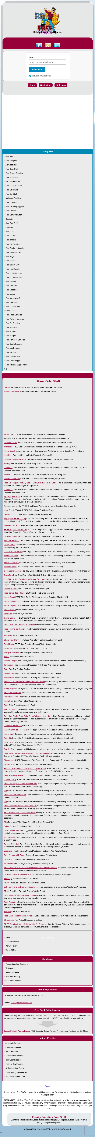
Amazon (7, 434)
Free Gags (10, 256)
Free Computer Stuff (14, 215)
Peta (6, 705)
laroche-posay (10, 779)
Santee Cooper (10, 661)
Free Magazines (12, 290)
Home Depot (9, 451)
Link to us (61, 85)
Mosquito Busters (12, 652)
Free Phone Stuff (12, 327)
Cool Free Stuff (11, 223)
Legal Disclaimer (12, 942)
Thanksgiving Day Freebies (16, 1072)
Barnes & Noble (11, 589)
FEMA (6, 883)
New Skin (8, 859)
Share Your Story (11, 640)
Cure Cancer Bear (12, 830)
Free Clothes (11, 211)
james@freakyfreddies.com (21, 1003)
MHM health (9, 677)
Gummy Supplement (13, 726)
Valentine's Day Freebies (15, 1077)
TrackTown (8, 575)
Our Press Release (13, 981)
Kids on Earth (10, 673)
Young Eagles (10, 688)
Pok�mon (8, 474)
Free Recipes (11, 336)
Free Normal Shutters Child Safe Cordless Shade (25, 768)
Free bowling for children (15, 629)
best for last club (11, 514)
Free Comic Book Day (13, 593)
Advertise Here (11, 165)
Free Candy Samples (14, 186)
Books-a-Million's (11, 562)
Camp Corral (9, 545)
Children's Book (11, 536)
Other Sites (10, 311)
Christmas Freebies (13, 1047)
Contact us (45, 85)
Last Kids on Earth (12, 479)
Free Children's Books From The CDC (20, 806)
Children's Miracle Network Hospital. (19, 874)
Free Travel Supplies (14, 361)
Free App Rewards (13, 348)
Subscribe (37, 69)
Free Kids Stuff (11, 286)
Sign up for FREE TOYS (14, 518)
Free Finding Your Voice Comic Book (20, 812)
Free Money (10, 294)
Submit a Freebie (12, 972)
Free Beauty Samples (14, 173)
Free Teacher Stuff (13, 356)
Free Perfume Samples (15, 319)
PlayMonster (9, 760)
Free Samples (11, 161)
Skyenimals (9, 920)
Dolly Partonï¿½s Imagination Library (20, 895)
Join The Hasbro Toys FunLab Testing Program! (24, 579)
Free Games (10, 261)
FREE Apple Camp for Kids (15, 529)
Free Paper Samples (14, 315)
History (7, 463)
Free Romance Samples (15, 340)
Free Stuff (9, 156)
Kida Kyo (8, 614)
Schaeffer (8, 826)
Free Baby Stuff (12, 169)
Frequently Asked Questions (17, 964)
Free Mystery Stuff (13, 298)
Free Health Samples (14, 273)
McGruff (7, 636)
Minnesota (8, 863)
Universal (8, 648)
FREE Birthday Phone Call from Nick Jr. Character (25, 924)
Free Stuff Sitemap (13, 977)
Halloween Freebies (13, 1060)
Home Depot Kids (12, 601)
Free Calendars (12, 190)
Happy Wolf (9, 734)
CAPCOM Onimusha (13, 551)
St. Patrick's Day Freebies (16, 1068)
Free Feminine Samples (15, 248)
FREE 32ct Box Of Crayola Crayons (19, 625)
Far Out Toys (9, 749)
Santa (6, 656)
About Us (9, 938)
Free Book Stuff (12, 177)
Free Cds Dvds (11, 202)
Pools (6, 701)
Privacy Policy (11, 946)
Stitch (6, 387)
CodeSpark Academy (13, 571)
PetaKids (8, 738)
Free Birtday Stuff (12, 265)
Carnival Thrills (10, 442)
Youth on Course (11, 556)
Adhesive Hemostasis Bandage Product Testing (24, 681)
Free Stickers (11, 352)
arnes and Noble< (11, 391)
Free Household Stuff (14, 277)
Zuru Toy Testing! (11, 709)
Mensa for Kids (10, 525)
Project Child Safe (12, 844)
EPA (6, 822)
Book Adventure (11, 902)
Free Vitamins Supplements (16, 365)
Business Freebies (13, 181)
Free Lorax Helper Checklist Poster (19, 916)
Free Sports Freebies (14, 344)
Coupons (9, 227)
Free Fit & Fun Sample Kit (15, 795)
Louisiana (8, 851)
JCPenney (8, 467)
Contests (9, 219)
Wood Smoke (10, 609)
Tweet (47, 1086)
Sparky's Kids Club (12, 496)
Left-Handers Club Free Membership (19, 887)
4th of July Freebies (13, 1043)
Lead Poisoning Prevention (15, 775)
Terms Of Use (11, 950)
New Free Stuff (11, 302)
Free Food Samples (13, 252)
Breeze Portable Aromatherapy (17, 1031)
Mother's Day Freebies (14, 1064)
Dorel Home (9, 644)
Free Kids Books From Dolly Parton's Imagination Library (28, 716)
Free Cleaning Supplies (15, 206)
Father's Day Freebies (14, 1056)
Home (32, 85)
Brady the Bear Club (12, 692)
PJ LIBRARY (9, 837)
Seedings (8, 878)
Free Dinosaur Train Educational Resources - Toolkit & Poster (30, 867)
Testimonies (10, 968)
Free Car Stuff (11, 194)
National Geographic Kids (15, 459)
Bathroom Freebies (13, 198)
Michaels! (8, 447)
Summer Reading (11, 540)
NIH (5, 790)
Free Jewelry (11, 281)
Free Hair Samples (13, 269)
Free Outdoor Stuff (13, 306)
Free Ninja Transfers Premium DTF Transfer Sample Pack (29, 753)
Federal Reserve (11, 697)
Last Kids (8, 455)
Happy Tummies (11, 730)
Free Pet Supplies (13, 323)
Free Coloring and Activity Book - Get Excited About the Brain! (30, 483)
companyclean (10, 567)
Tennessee (8, 665)
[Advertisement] (47, 128)
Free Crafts (10, 231)
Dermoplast (9, 764)
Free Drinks (10, 236)
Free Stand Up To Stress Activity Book (20, 784)
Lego (6, 510)
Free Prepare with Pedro (14, 855)
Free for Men (11, 240)
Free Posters (11, 331)
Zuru (6, 669)
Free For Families (13, 244)
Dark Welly (8, 742)
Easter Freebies (12, 1052)
